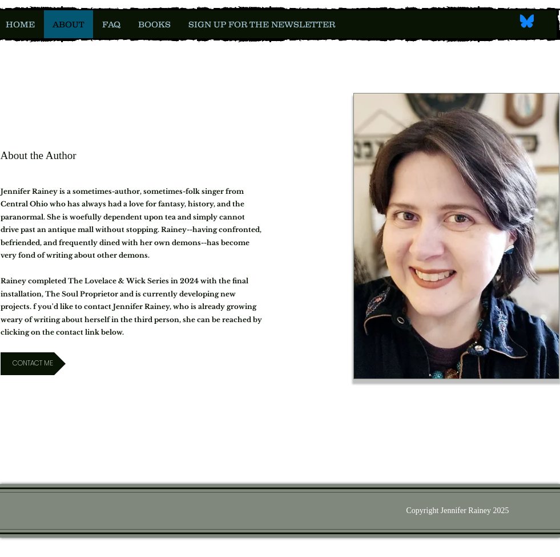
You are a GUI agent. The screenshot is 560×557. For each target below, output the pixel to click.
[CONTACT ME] (33, 363)
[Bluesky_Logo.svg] (527, 21)
